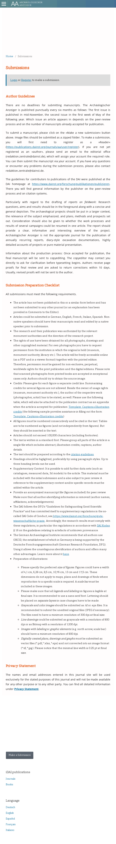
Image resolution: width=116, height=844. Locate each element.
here (66, 554)
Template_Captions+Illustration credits (38, 416)
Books (9, 784)
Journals (10, 778)
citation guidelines (82, 454)
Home (9, 56)
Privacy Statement (26, 689)
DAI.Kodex (103, 525)
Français (10, 824)
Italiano (10, 830)
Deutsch (10, 807)
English (10, 813)
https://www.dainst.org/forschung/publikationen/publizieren (71, 184)
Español (10, 818)
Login (13, 80)
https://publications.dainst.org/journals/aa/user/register (42, 147)
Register (26, 80)
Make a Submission (20, 755)
